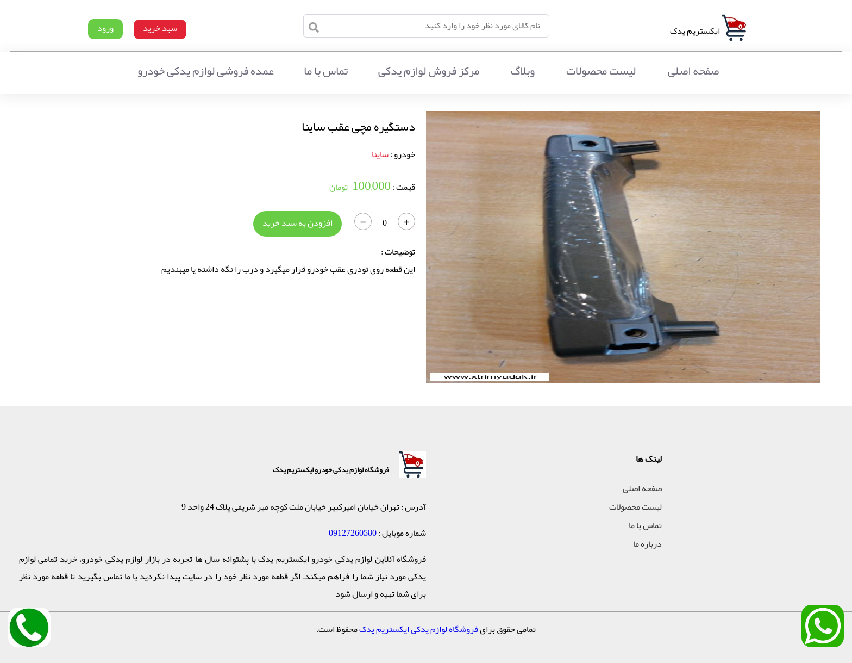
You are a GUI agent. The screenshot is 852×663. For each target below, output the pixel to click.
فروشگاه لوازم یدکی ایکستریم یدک (418, 629)
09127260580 (353, 533)
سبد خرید (160, 28)
